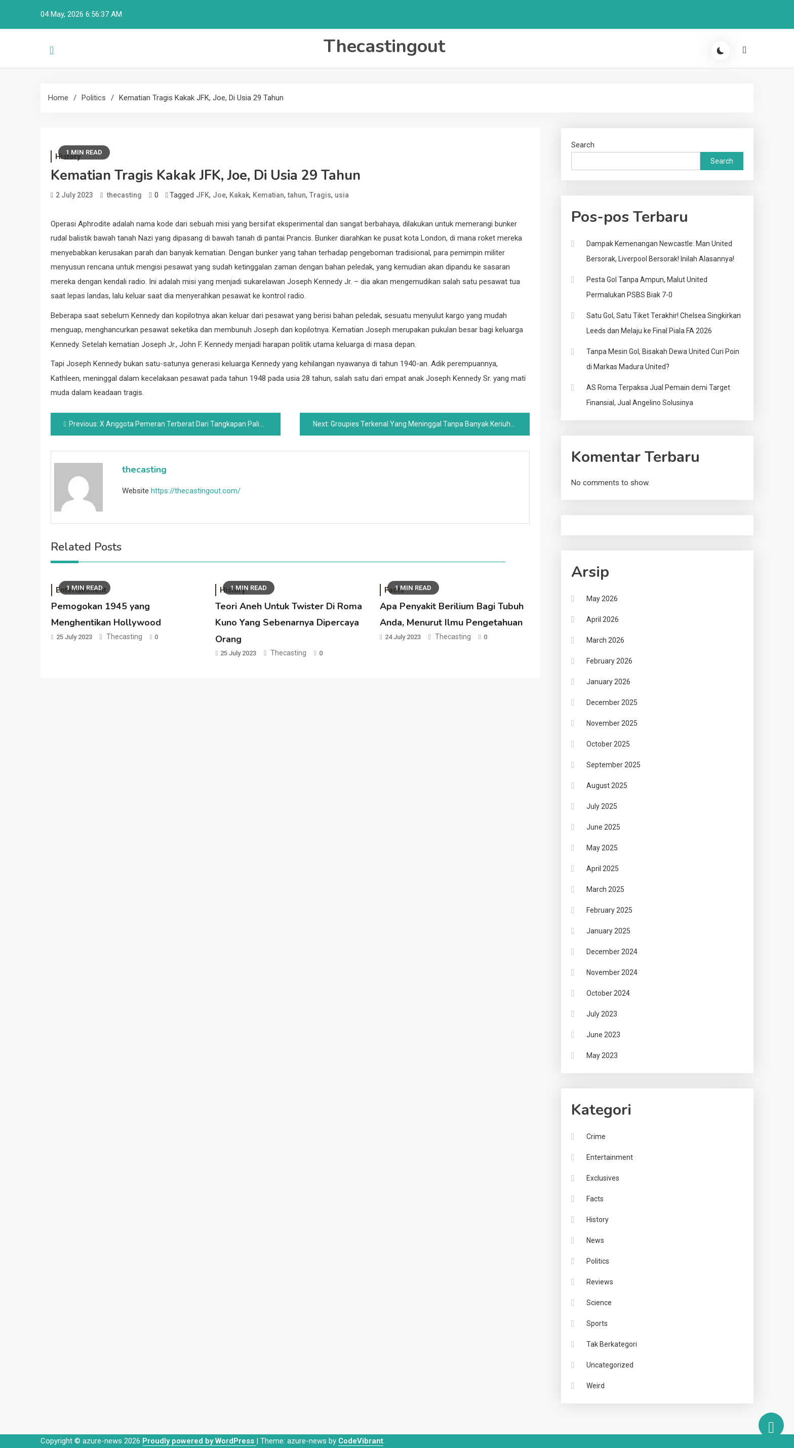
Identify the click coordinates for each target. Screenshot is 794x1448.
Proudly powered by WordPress (199, 1440)
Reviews (599, 1282)
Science (599, 1303)
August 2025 (606, 785)
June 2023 (603, 1035)
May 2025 (602, 848)
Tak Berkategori (611, 1344)
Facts (595, 1199)
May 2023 (602, 1055)
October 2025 (608, 744)
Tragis (320, 195)
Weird (595, 1386)
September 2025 (613, 765)
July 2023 (601, 1014)
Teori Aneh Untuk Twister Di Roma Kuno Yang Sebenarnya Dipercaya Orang (288, 622)
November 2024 (612, 972)
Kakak (239, 195)
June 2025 (603, 827)
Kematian (268, 195)
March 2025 (605, 889)
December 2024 (612, 952)
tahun (297, 195)
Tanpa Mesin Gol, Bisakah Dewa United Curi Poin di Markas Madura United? (662, 359)
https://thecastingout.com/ (196, 490)
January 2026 (608, 682)
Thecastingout (384, 46)
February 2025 (609, 910)
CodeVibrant (360, 1440)
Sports (597, 1323)
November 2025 (612, 723)
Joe (219, 195)
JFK (202, 195)
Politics (597, 1261)
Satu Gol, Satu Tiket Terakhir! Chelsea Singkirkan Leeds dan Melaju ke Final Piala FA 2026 (663, 323)
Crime (596, 1136)
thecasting (124, 195)
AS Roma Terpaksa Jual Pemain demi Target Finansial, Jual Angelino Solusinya (658, 395)
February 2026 (609, 661)
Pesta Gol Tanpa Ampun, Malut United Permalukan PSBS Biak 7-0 (646, 287)
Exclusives (602, 1178)
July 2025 (601, 806)
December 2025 (612, 702)
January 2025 (608, 931)
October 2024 (608, 993)
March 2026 (605, 640)
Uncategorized (609, 1365)
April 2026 (602, 619)
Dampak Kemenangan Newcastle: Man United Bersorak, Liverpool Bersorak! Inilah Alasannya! (660, 251)
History (597, 1220)
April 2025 (602, 869)
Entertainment (609, 1157)
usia (342, 195)
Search (582, 144)
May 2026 (602, 599)
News (595, 1240)
